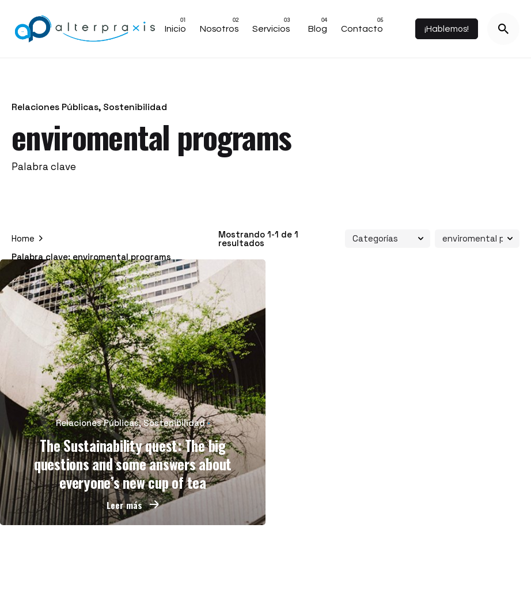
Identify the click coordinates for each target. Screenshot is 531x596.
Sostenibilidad (135, 107)
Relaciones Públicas (55, 107)
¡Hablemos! (446, 28)
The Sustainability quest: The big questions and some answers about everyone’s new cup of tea (133, 464)
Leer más (133, 505)
